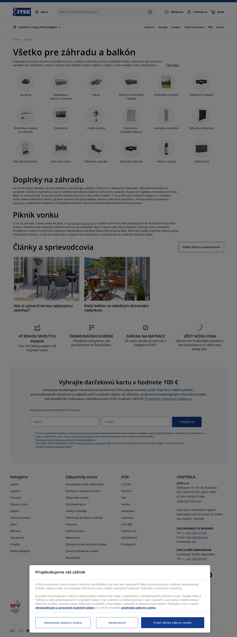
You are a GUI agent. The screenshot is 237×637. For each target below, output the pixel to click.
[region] (119, 599)
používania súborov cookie (138, 607)
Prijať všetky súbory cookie (173, 622)
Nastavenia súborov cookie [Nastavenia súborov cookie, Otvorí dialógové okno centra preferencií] (63, 622)
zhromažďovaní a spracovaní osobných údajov (65, 607)
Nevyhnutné (117, 622)
